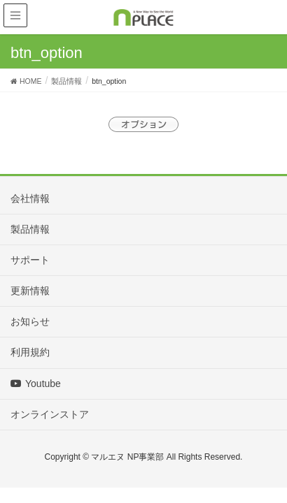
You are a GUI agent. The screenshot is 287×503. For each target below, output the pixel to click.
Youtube (35, 383)
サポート (30, 259)
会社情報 (30, 198)
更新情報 (30, 290)
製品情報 (30, 229)
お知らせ (30, 321)
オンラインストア (49, 414)
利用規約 (30, 352)
